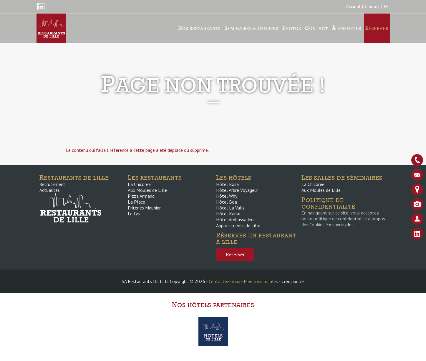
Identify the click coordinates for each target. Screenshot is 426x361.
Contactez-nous (224, 281)
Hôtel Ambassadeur (235, 219)
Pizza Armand (141, 196)
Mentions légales (261, 281)
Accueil (353, 6)
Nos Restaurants (199, 28)
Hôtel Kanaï (228, 214)
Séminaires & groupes (251, 28)
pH (301, 281)
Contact (372, 6)
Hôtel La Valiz (230, 208)
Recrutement (52, 184)
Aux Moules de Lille (147, 190)
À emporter (346, 28)
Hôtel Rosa (227, 184)
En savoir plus (340, 224)
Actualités (49, 190)
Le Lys (134, 214)
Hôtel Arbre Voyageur (237, 190)
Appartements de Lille (238, 225)
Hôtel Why (226, 196)
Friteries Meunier (144, 208)
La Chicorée (139, 184)
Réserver (376, 28)
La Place (136, 202)
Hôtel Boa (226, 202)
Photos (291, 28)
